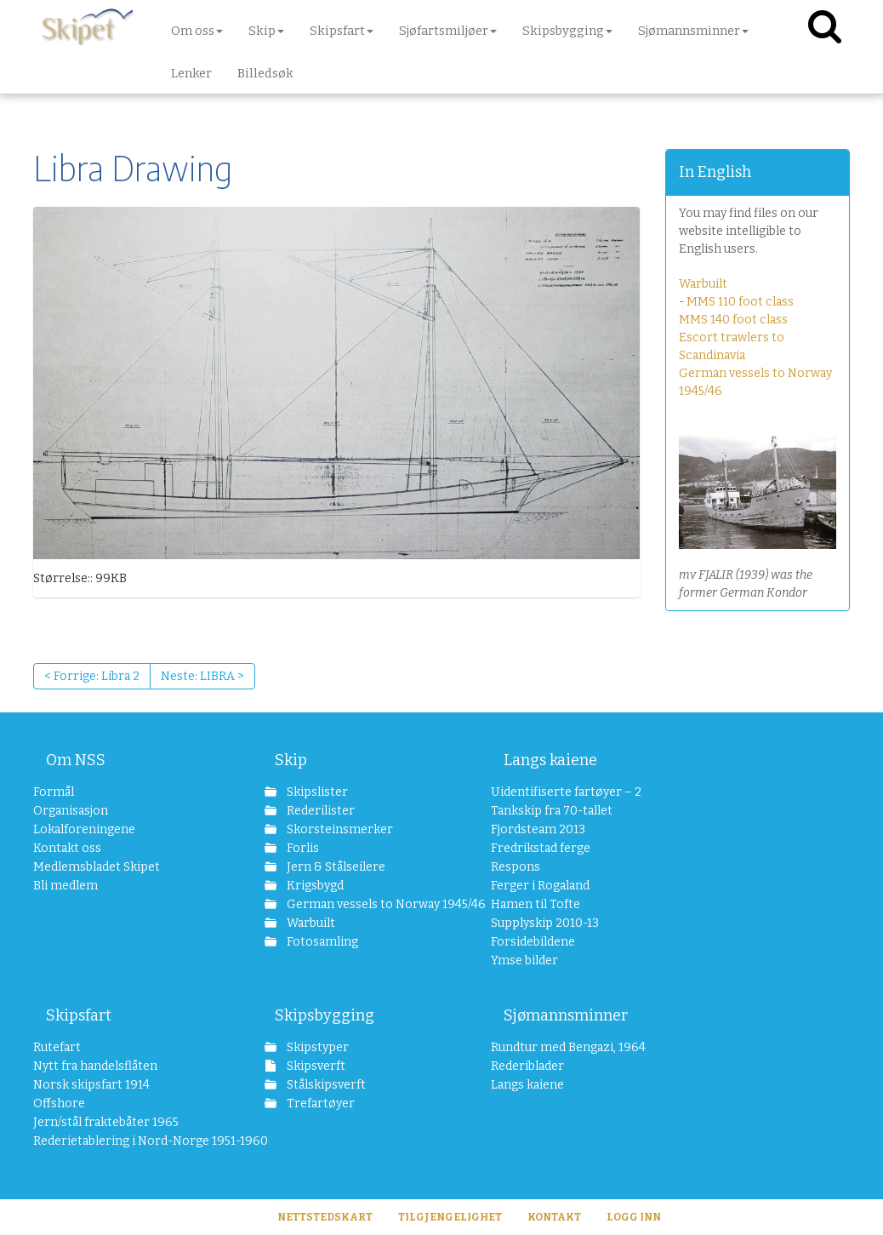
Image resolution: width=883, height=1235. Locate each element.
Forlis (301, 848)
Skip (291, 760)
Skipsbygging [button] (567, 30)
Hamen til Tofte (535, 904)
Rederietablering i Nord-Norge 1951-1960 (127, 1141)
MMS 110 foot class (740, 301)
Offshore (59, 1103)
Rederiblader (527, 1066)
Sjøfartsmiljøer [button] (448, 30)
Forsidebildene (533, 942)
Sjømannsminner (566, 1015)
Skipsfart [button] (341, 30)
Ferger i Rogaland (540, 885)
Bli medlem (65, 885)
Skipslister (316, 792)
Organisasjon (70, 810)
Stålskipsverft (325, 1085)
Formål (53, 792)
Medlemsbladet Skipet (96, 867)
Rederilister (319, 810)
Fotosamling (321, 942)
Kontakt (554, 1217)
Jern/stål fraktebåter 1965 (106, 1122)
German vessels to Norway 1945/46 (367, 904)
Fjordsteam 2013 (538, 829)
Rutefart (57, 1047)
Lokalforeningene (84, 829)
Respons (515, 867)
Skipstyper (316, 1047)
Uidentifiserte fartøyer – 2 (566, 792)
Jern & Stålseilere (334, 867)
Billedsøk (265, 73)
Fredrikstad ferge (540, 848)
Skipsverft (314, 1066)
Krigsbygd (314, 885)
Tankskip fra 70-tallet (551, 810)
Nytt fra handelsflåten (95, 1066)
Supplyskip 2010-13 (545, 923)
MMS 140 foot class (733, 319)
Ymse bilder (524, 960)
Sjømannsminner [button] (693, 30)
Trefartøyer (319, 1103)
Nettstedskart (325, 1217)
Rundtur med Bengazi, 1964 (568, 1047)
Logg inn (634, 1217)
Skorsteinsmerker (338, 829)
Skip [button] (266, 30)
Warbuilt (703, 284)
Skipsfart (78, 1015)
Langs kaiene (550, 760)
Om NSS (75, 760)
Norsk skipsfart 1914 (91, 1085)
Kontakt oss (67, 848)
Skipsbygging (324, 1015)
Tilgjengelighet (450, 1217)
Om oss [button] (197, 30)
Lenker (191, 73)
